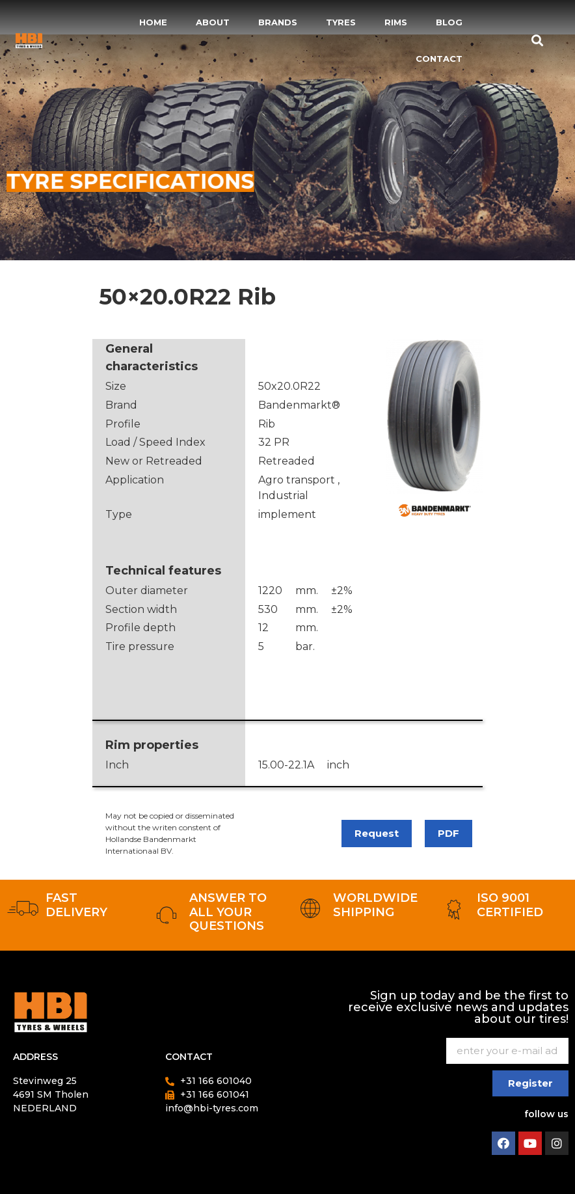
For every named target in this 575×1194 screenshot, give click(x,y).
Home (153, 22)
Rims (395, 22)
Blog (449, 22)
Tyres (341, 22)
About (213, 22)
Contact (439, 58)
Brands (277, 22)
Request (376, 833)
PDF (448, 833)
